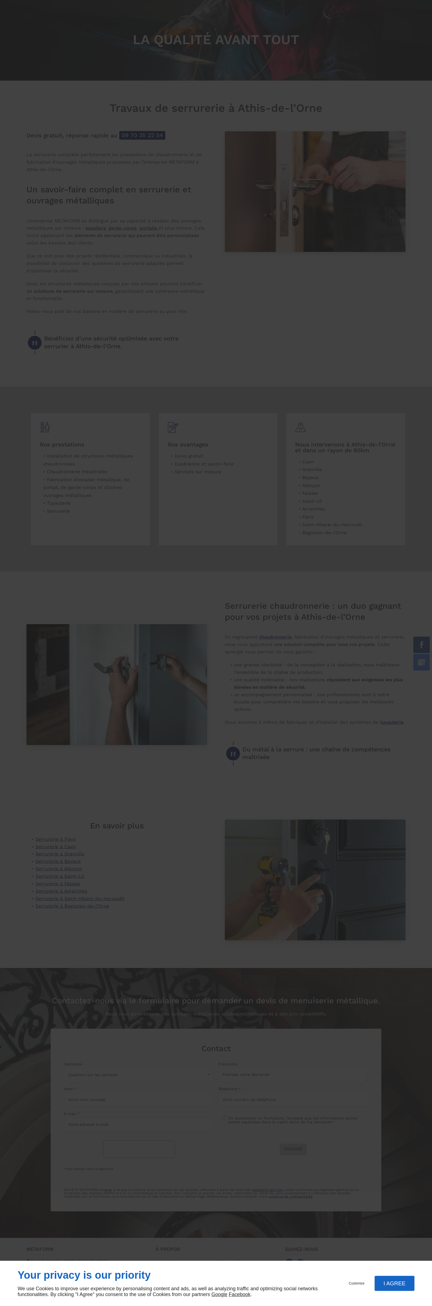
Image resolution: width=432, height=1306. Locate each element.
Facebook (239, 1294)
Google (219, 1294)
